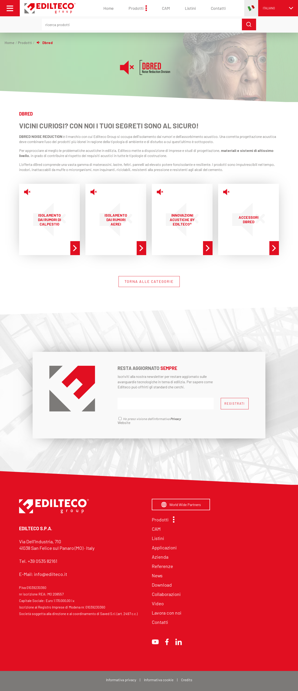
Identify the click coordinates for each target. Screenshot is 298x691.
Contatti (218, 8)
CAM (166, 8)
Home (108, 8)
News (157, 575)
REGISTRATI (234, 403)
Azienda (160, 556)
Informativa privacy (121, 679)
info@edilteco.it (50, 574)
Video (158, 603)
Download (162, 584)
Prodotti (138, 8)
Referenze (162, 566)
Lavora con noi (166, 612)
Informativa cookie (158, 679)
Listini (190, 8)
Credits (186, 679)
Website (124, 422)
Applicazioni (164, 547)
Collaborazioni (166, 594)
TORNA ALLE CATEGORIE (149, 281)
